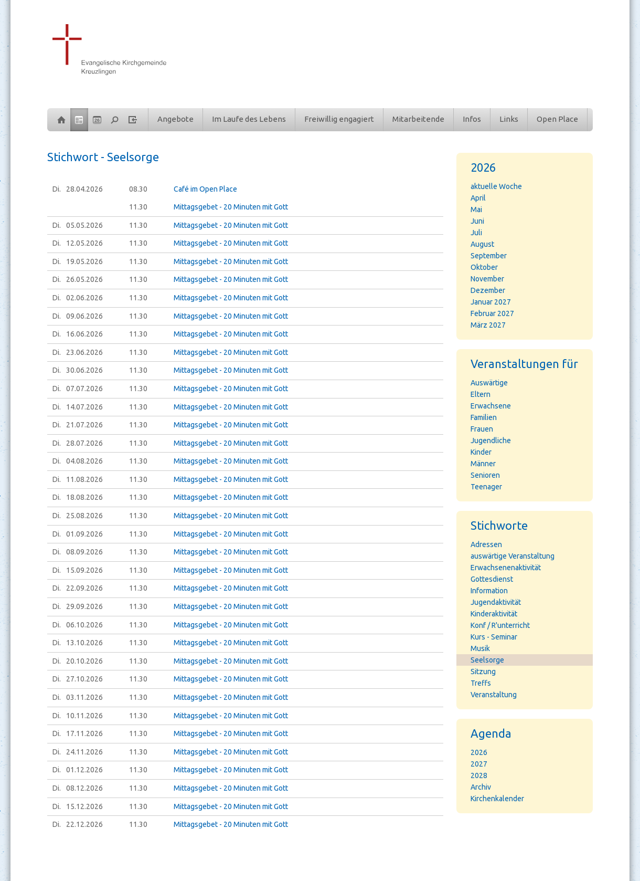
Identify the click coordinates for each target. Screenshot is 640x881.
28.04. (84, 189)
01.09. (84, 534)
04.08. (84, 461)
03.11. (84, 697)
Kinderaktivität (494, 614)
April (478, 198)
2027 (479, 764)
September (489, 255)
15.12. (84, 806)
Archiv (481, 787)
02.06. (84, 297)
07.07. (84, 388)
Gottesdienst (492, 579)
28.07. (84, 443)
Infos (472, 118)
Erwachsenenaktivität (506, 567)
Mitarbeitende (418, 118)
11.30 (138, 207)
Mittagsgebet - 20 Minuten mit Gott (231, 207)
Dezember (488, 290)
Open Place (557, 118)
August (482, 244)
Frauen (482, 429)
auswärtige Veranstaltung (512, 556)
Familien (484, 417)
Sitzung (483, 671)
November (487, 279)
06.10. (84, 625)
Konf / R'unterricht (500, 625)
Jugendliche (491, 440)
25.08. (84, 515)
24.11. (84, 752)
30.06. (84, 370)
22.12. (84, 824)
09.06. (84, 316)
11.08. (84, 479)
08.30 (138, 189)
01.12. (84, 769)
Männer (483, 463)
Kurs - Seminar (494, 637)
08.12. (84, 788)
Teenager (486, 487)
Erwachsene (491, 406)
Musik (480, 648)
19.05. (84, 261)
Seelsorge (487, 660)
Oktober (484, 267)
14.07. (84, 407)
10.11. (84, 715)
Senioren (485, 475)
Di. (56, 189)
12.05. (84, 243)
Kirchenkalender (497, 798)
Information (489, 590)
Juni (477, 221)
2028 (479, 775)
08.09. (84, 552)
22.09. (84, 588)
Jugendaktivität (496, 602)
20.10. (84, 661)
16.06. (84, 334)
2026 (479, 752)
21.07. (84, 425)
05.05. (84, 225)
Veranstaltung (494, 694)
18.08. (84, 497)
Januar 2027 (491, 302)
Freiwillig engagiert (339, 118)
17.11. (84, 733)
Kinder (481, 452)
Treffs (481, 683)
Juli (476, 232)
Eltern (480, 394)
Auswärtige (489, 383)
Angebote (175, 118)
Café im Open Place (205, 189)
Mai (476, 209)
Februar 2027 (492, 313)
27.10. (84, 679)
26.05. (84, 279)
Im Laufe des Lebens (249, 118)
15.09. (84, 570)
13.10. (84, 642)
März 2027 (488, 325)
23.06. (84, 352)
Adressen (486, 544)
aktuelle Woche (496, 186)
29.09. (84, 606)
